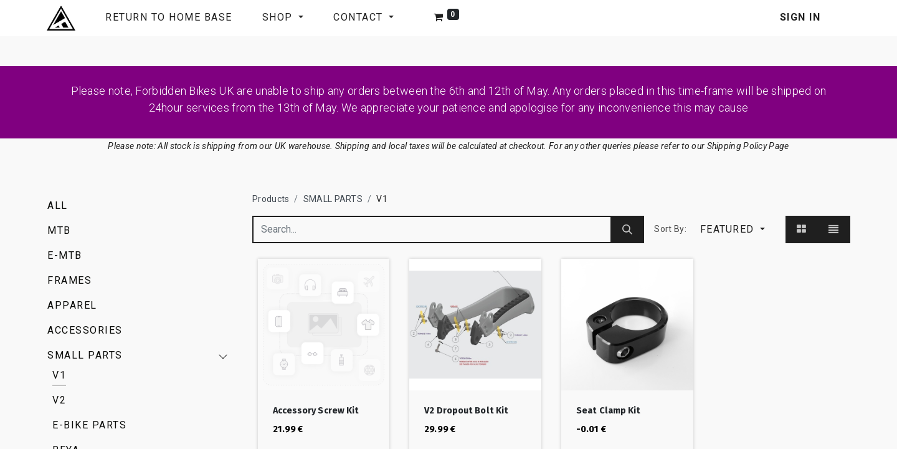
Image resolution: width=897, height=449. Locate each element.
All (57, 205)
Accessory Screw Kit (316, 410)
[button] (732, 229)
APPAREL (72, 305)
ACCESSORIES (85, 330)
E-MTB (64, 255)
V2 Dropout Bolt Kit (466, 410)
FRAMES (69, 280)
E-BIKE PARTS (89, 425)
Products (270, 199)
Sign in (800, 17)
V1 (59, 375)
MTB (59, 230)
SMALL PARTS (85, 355)
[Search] (627, 229)
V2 (59, 400)
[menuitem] (168, 18)
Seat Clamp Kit (608, 410)
